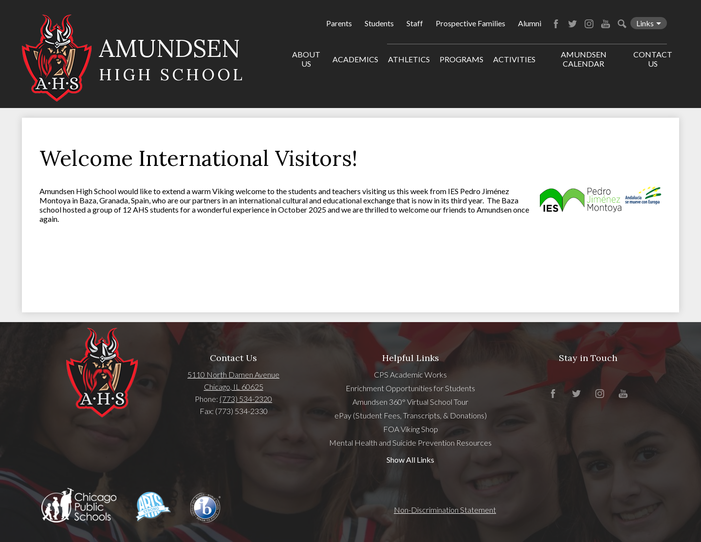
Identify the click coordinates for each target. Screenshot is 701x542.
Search (622, 23)
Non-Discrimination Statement (445, 509)
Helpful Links (410, 357)
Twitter (572, 23)
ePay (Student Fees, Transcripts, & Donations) (410, 415)
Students (379, 23)
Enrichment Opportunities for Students (410, 388)
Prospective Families (470, 23)
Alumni (529, 23)
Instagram (589, 23)
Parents (339, 23)
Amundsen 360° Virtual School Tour (410, 401)
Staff (414, 23)
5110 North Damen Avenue (233, 374)
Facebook (556, 23)
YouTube (605, 23)
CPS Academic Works (410, 374)
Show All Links (410, 459)
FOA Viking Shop (410, 429)
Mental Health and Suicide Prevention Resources (410, 442)
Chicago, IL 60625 (233, 386)
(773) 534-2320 (246, 398)
